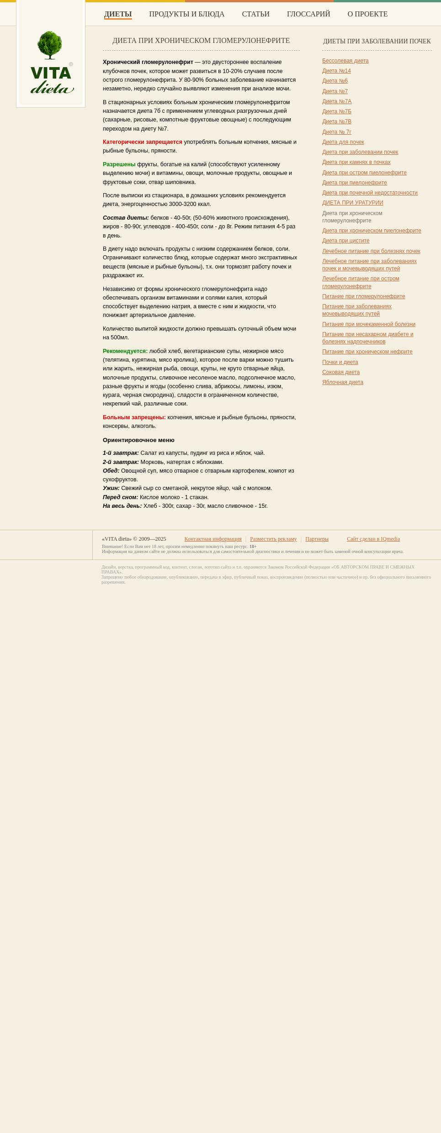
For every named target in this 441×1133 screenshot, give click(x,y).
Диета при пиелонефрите (354, 182)
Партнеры (317, 539)
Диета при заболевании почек (360, 152)
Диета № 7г (336, 132)
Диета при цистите (346, 240)
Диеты (118, 14)
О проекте (368, 14)
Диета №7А (336, 101)
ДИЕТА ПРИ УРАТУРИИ (352, 203)
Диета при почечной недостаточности (370, 193)
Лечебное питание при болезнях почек (371, 251)
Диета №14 (336, 71)
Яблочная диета (342, 382)
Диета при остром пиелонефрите (364, 172)
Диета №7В (336, 121)
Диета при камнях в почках (356, 162)
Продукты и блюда (187, 14)
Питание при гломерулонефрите (363, 296)
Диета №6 (335, 81)
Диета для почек (343, 142)
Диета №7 (335, 91)
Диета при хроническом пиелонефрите (371, 230)
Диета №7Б (336, 111)
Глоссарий (308, 14)
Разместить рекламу (273, 539)
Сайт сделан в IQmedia (373, 539)
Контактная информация (212, 539)
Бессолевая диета (345, 61)
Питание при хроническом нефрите (367, 351)
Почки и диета (340, 362)
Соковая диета (341, 372)
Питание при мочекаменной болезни (368, 324)
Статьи (256, 14)
